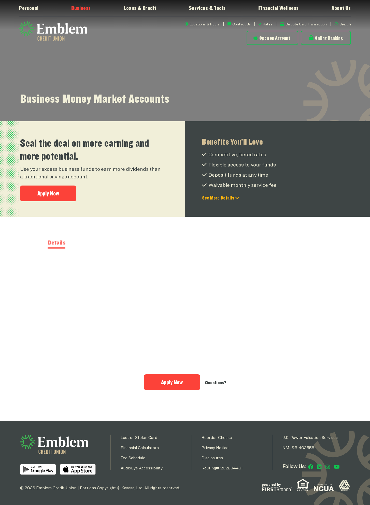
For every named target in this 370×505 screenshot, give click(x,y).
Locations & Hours (205, 24)
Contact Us (241, 24)
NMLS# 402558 (298, 447)
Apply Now (48, 193)
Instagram (327, 466)
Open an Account (274, 38)
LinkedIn (319, 466)
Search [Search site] (345, 24)
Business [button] (81, 8)
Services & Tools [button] (207, 8)
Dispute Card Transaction (306, 24)
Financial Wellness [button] (278, 8)
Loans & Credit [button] (140, 8)
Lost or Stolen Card (139, 437)
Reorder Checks (217, 437)
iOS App (78, 469)
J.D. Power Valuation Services (310, 437)
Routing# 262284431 (222, 468)
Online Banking (329, 38)
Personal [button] (28, 8)
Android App (38, 469)
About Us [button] (341, 8)
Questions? (215, 382)
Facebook (310, 466)
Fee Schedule (133, 457)
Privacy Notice (215, 447)
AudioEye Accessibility (142, 468)
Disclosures (212, 457)
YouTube (337, 466)
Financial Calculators (140, 447)
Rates (267, 24)
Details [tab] (57, 261)
